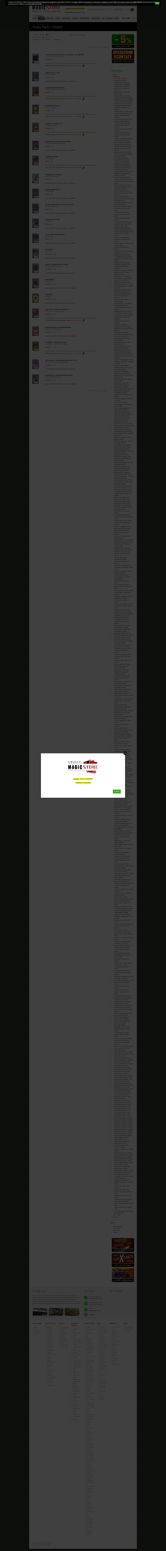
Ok (157, 3)
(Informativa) (137, 2)
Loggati (75, 779)
